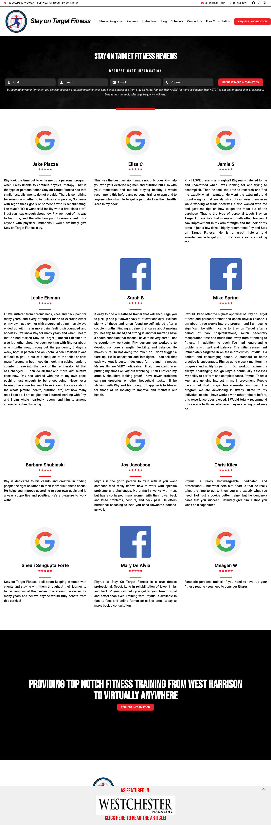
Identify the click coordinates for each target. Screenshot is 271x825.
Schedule (177, 21)
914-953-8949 (238, 3)
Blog (164, 21)
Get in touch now (213, 3)
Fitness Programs (111, 21)
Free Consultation (218, 21)
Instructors (149, 21)
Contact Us (194, 21)
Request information (135, 707)
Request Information (252, 21)
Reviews (132, 21)
